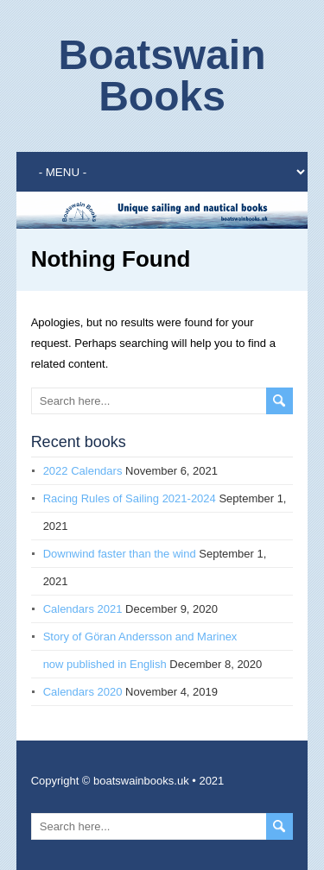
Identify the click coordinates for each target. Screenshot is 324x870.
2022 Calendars (83, 470)
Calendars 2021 (83, 608)
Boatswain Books (161, 75)
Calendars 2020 (83, 691)
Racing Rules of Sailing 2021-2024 (129, 498)
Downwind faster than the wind (119, 553)
